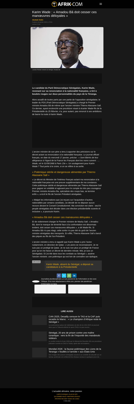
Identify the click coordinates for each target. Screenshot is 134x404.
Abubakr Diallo (37, 20)
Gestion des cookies (73, 399)
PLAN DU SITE (73, 394)
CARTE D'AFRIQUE (62, 394)
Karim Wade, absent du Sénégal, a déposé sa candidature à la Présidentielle (69, 265)
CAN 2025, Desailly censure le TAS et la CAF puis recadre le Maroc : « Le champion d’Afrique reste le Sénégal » (75, 319)
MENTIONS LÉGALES (73, 396)
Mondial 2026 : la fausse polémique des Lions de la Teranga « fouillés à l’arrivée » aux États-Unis (75, 350)
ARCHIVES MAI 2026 (61, 399)
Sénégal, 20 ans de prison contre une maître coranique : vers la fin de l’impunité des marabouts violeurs (74, 335)
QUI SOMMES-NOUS (60, 396)
